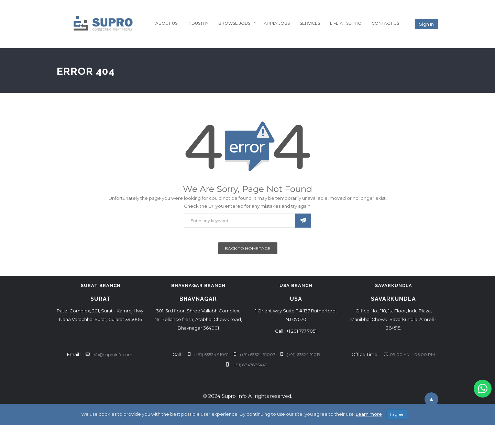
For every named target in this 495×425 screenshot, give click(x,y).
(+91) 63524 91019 (300, 354)
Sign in (426, 24)
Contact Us (385, 23)
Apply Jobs (277, 23)
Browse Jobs (234, 23)
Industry (197, 23)
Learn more (369, 414)
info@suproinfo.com (109, 354)
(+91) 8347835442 (246, 364)
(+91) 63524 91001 (208, 354)
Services (310, 23)
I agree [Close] (396, 414)
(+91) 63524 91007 (254, 354)
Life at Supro (346, 23)
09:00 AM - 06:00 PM (409, 354)
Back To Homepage (248, 248)
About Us (166, 23)
